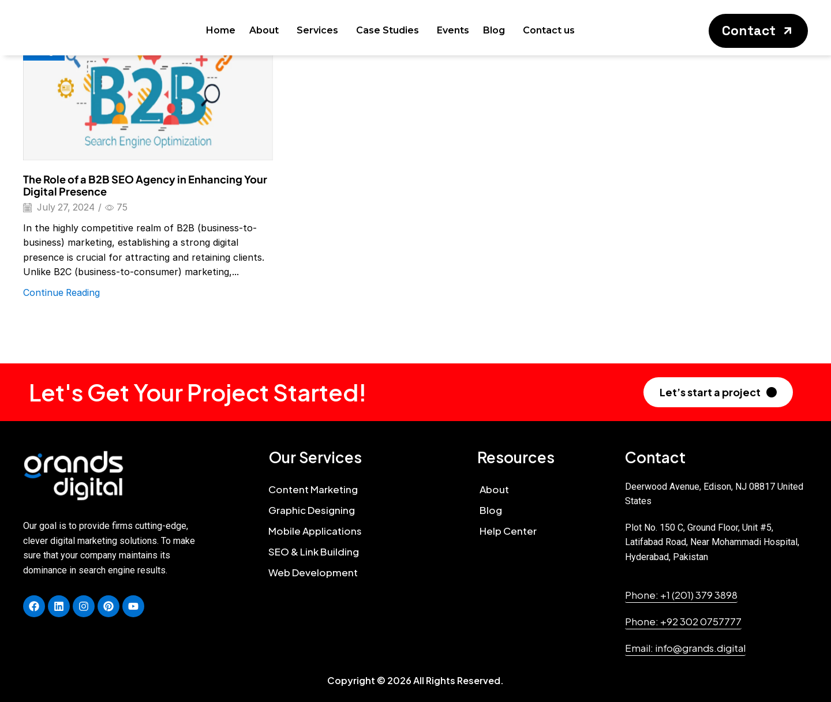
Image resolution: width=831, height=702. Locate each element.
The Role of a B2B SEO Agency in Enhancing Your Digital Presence (145, 185)
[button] (758, 31)
